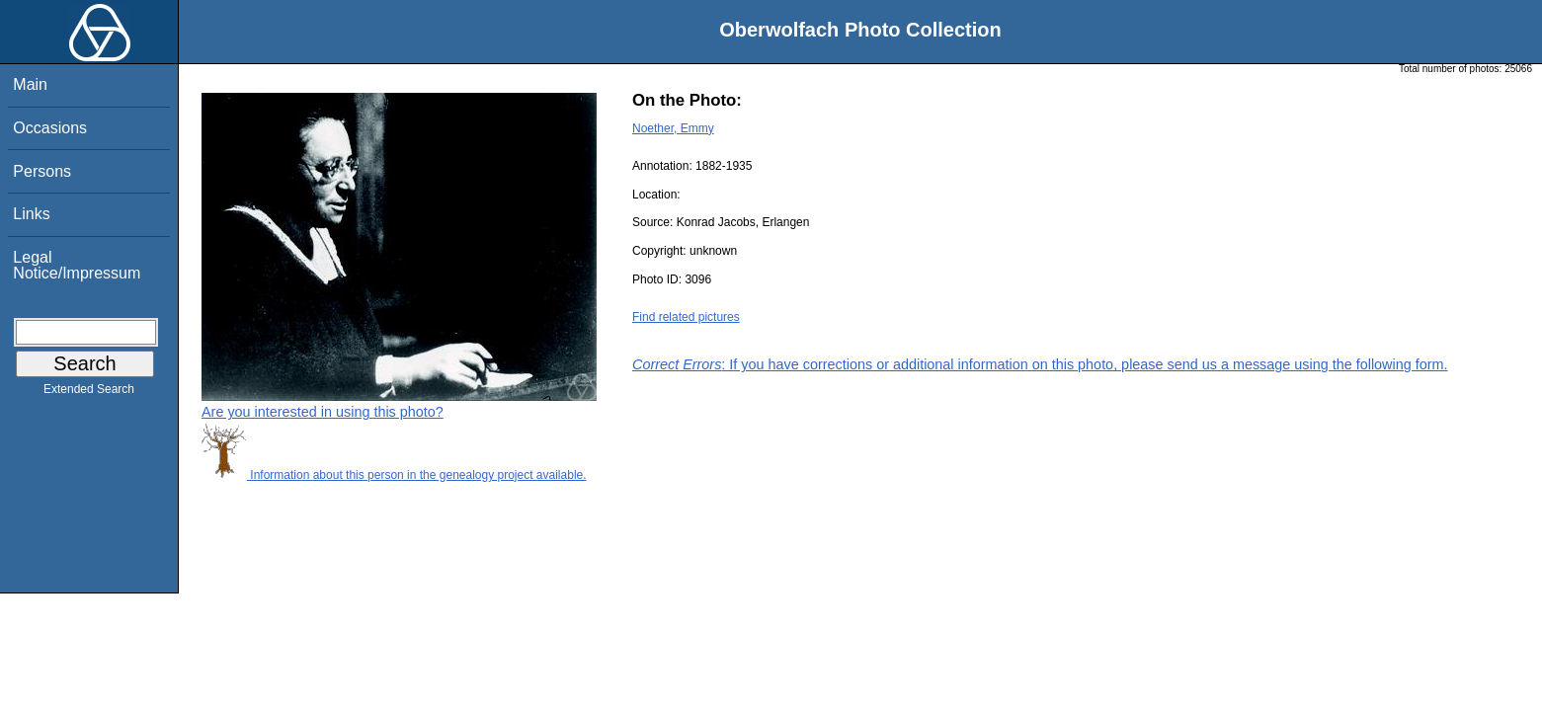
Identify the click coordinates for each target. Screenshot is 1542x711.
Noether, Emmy (673, 128)
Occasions (50, 127)
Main (30, 84)
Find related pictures (686, 317)
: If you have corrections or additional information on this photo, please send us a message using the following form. (1040, 364)
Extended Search (88, 393)
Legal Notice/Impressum (76, 265)
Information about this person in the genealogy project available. (394, 475)
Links (31, 213)
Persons (42, 171)
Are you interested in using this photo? (323, 412)
